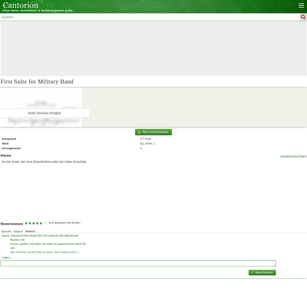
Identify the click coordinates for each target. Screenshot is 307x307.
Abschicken (262, 272)
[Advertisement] (153, 48)
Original (18, 231)
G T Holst (145, 139)
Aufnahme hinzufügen (293, 156)
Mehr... (8, 257)
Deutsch (30, 231)
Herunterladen (153, 132)
